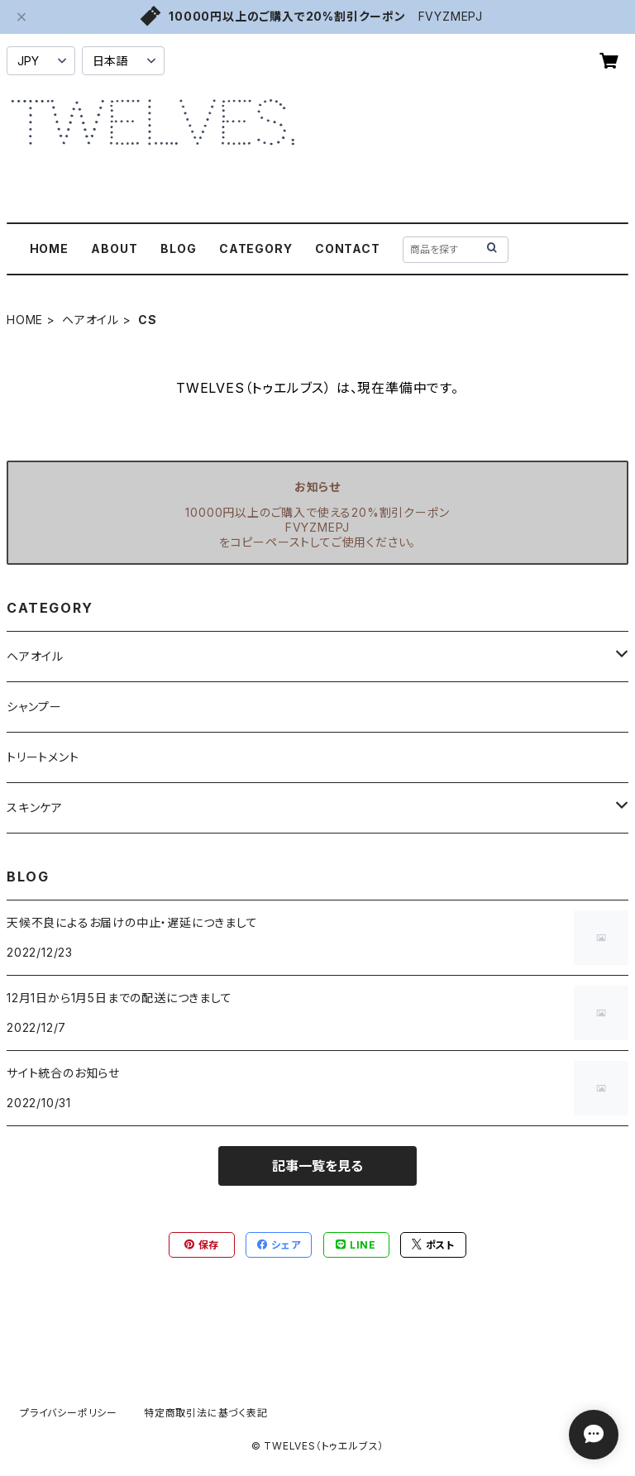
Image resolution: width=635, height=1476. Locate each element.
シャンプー (34, 707)
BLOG (178, 248)
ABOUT (114, 248)
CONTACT (347, 248)
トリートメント (43, 757)
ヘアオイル (90, 320)
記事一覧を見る (317, 1166)
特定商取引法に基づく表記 (206, 1413)
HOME (49, 248)
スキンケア (35, 807)
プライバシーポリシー (68, 1413)
